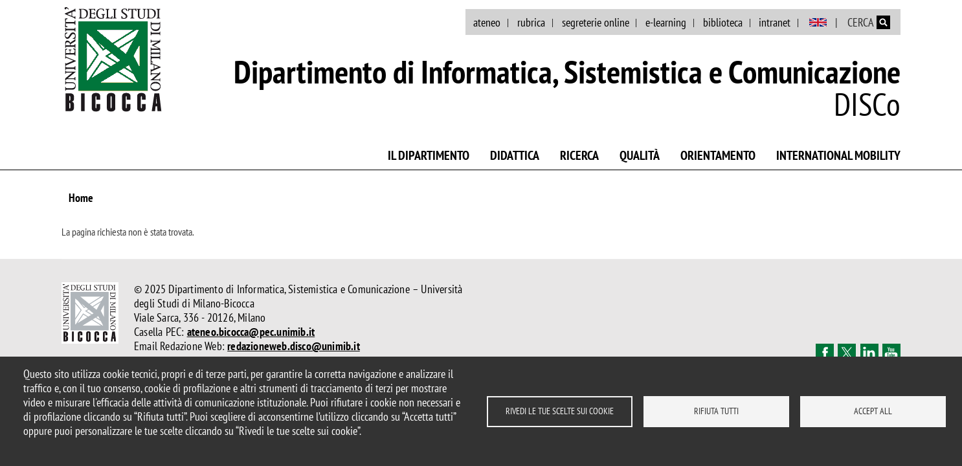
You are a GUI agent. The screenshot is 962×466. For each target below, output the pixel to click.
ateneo (486, 22)
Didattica (514, 155)
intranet (774, 22)
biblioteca (723, 22)
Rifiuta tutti (716, 411)
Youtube (891, 353)
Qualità (640, 155)
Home (81, 197)
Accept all (873, 411)
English (818, 22)
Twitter (847, 353)
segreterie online (595, 22)
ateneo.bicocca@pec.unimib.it (251, 331)
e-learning (665, 22)
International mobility (838, 155)
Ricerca (579, 155)
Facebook (825, 353)
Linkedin (869, 353)
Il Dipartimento (428, 155)
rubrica (531, 22)
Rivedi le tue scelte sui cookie (560, 411)
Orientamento (717, 155)
